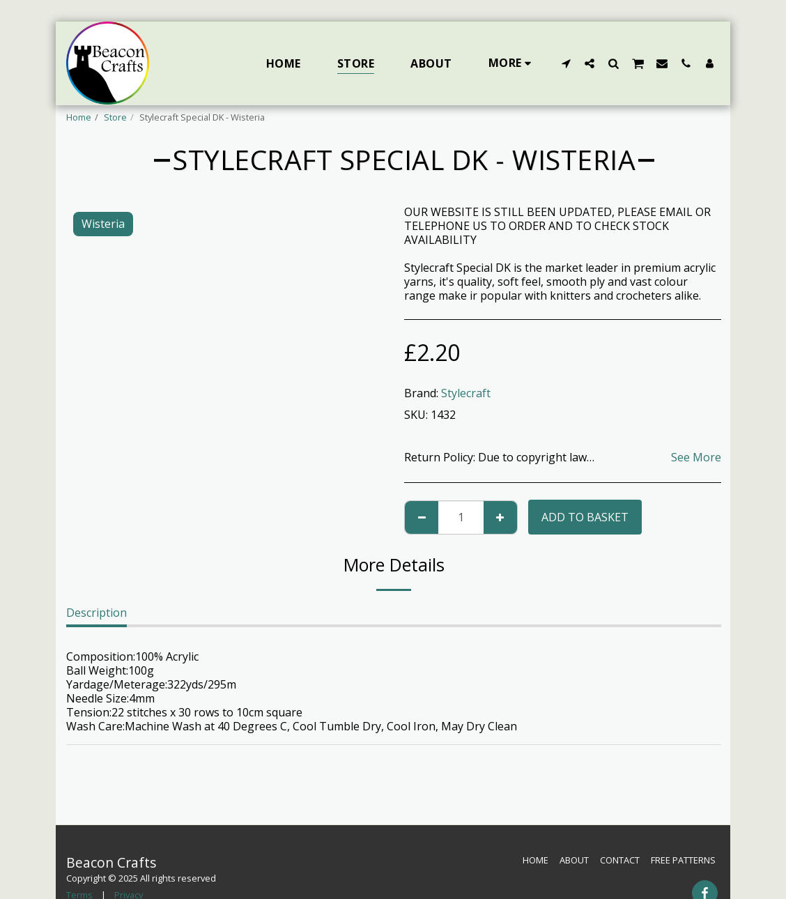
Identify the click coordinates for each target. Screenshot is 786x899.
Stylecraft (466, 393)
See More (696, 457)
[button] (566, 63)
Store (115, 117)
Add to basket (585, 517)
